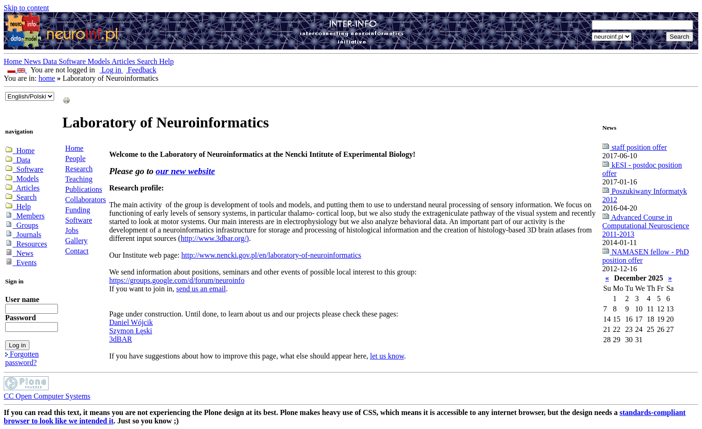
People (75, 158)
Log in (110, 70)
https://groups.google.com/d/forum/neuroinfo (177, 280)
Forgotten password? (22, 358)
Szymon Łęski (130, 331)
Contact (77, 251)
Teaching (78, 179)
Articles (124, 61)
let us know (387, 356)
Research (79, 169)
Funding (77, 210)
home (46, 78)
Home (14, 61)
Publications (83, 189)
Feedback (139, 70)
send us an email (201, 289)
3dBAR (120, 339)
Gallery (76, 241)
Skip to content (26, 8)
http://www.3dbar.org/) (215, 238)
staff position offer (634, 147)
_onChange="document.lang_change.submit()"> (29, 96)
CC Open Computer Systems (47, 396)
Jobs (71, 230)
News (33, 61)
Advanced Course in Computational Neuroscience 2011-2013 (645, 225)
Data (51, 61)
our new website (185, 171)
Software (73, 61)
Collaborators (85, 200)
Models (100, 61)
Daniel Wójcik (131, 322)
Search (148, 61)
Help (166, 61)
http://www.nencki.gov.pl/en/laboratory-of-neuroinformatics (271, 255)
